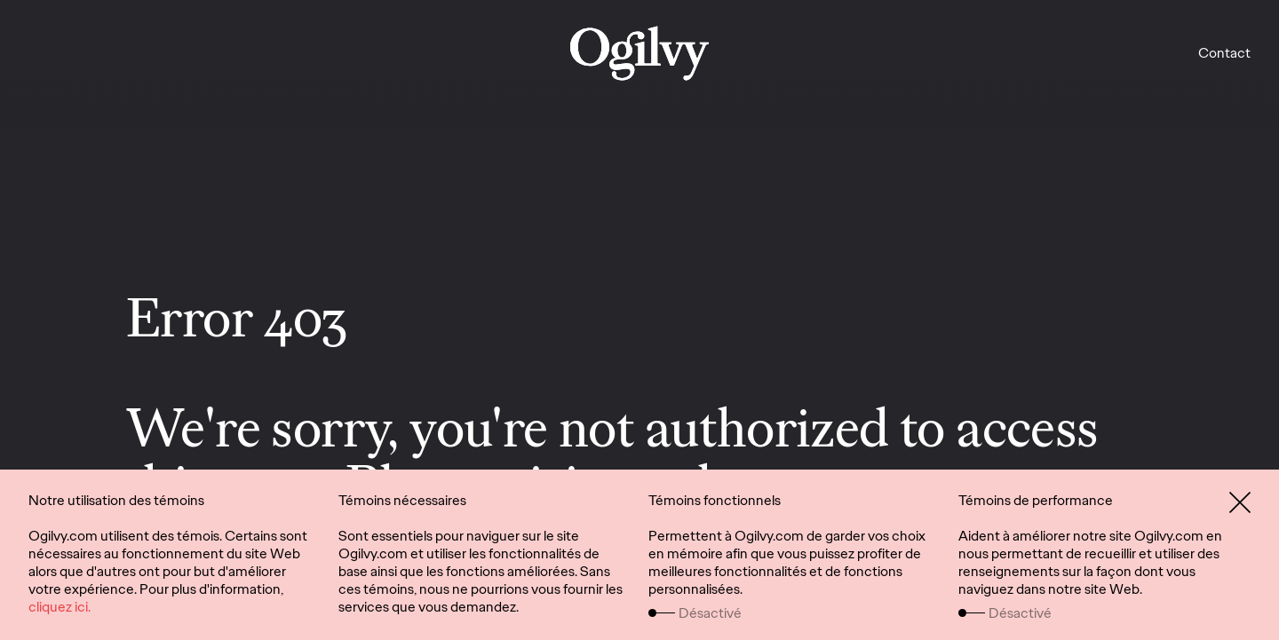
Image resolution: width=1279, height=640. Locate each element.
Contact (1224, 52)
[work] (639, 53)
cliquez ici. (59, 606)
